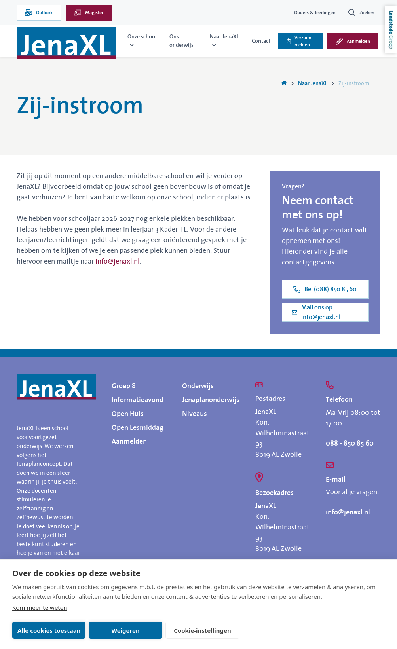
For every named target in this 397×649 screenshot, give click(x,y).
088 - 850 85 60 (350, 443)
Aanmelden (129, 441)
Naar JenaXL (312, 83)
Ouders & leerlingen (315, 12)
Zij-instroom (353, 83)
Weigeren (125, 630)
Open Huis (128, 413)
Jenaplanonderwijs (210, 400)
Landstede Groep (391, 29)
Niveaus (194, 413)
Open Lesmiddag (137, 427)
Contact (261, 41)
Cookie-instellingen (202, 630)
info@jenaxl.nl (117, 261)
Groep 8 (124, 386)
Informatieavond (137, 400)
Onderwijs (198, 386)
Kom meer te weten (39, 607)
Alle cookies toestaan (48, 630)
